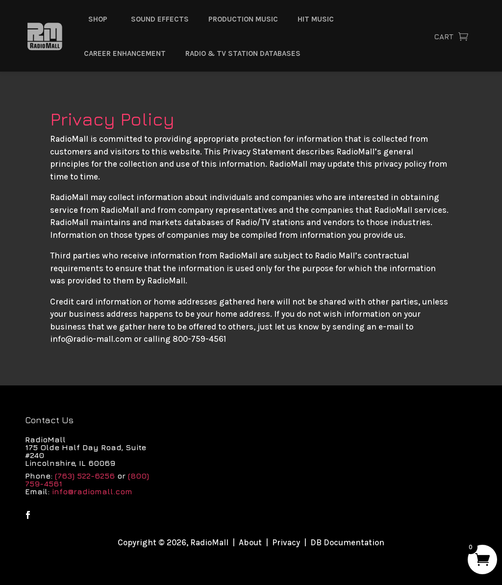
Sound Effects (160, 19)
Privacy (286, 542)
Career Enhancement (125, 53)
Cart (443, 36)
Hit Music (316, 19)
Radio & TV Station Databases (243, 53)
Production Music (243, 19)
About (250, 542)
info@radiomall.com (92, 491)
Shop (97, 19)
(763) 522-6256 (85, 475)
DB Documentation (347, 542)
